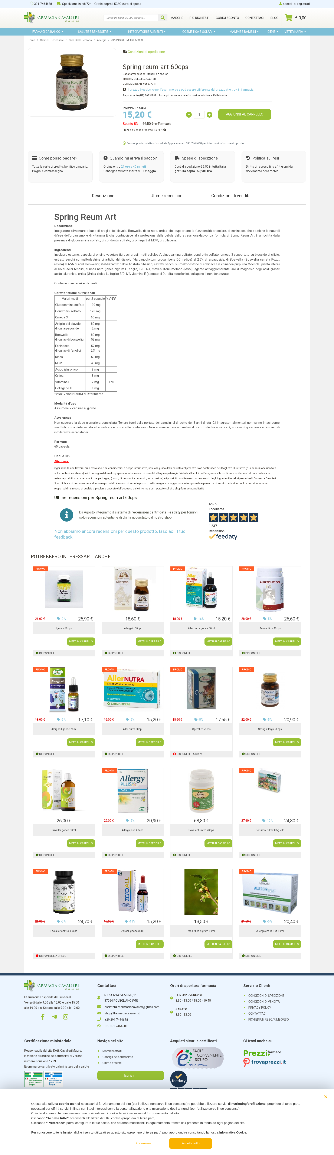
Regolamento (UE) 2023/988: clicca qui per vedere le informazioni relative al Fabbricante (175, 95)
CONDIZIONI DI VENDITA (264, 1001)
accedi (287, 4)
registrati (303, 4)
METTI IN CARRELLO (81, 641)
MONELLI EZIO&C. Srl (143, 78)
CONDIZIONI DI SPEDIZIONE (266, 995)
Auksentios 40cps (270, 628)
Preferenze (143, 1143)
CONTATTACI (257, 1013)
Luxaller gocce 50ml (64, 830)
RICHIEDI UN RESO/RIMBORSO (268, 1019)
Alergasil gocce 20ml (63, 729)
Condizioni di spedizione (146, 52)
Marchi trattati (112, 1051)
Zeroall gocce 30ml (132, 931)
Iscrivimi (130, 1075)
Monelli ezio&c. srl (157, 74)
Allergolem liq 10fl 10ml (270, 931)
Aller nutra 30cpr (132, 729)
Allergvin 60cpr (132, 628)
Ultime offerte (112, 1063)
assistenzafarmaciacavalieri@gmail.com (128, 1007)
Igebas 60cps (64, 628)
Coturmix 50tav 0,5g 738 (270, 830)
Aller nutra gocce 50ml (201, 628)
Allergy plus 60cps (132, 830)
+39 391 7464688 (112, 1019)
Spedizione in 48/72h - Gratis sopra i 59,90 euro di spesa (99, 4)
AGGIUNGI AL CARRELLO (244, 114)
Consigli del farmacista (117, 1057)
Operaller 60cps (201, 729)
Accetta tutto (191, 1143)
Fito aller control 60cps (63, 931)
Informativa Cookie (232, 1132)
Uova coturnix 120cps (201, 830)
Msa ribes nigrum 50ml (201, 931)
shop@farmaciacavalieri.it (118, 1013)
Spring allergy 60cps (270, 729)
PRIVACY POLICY (259, 1007)
